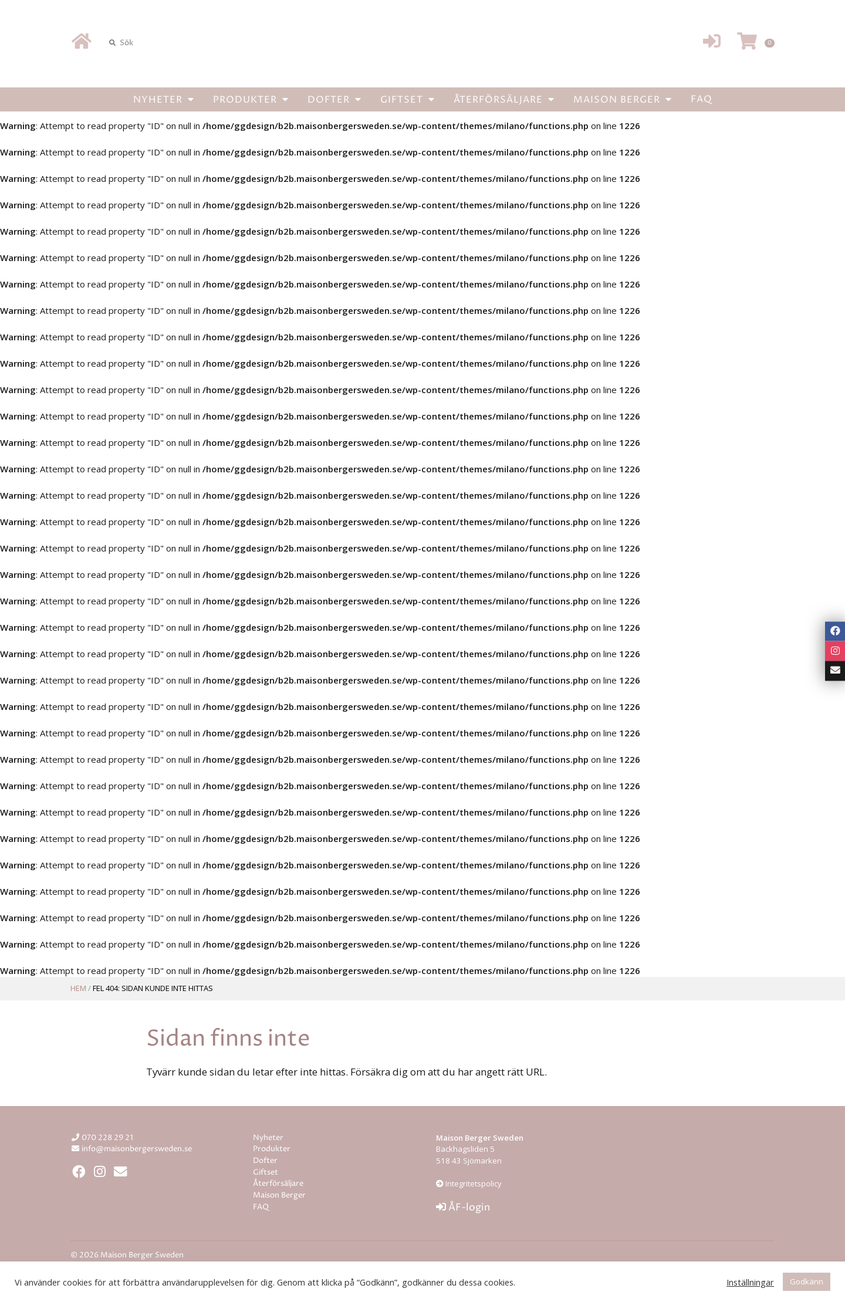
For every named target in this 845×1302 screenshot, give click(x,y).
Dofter (334, 99)
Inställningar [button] (750, 1282)
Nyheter (163, 99)
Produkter (251, 99)
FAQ (701, 99)
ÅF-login (463, 1208)
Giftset (407, 99)
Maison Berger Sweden (422, 43)
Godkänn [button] (806, 1281)
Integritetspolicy (473, 1183)
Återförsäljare (504, 99)
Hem (78, 988)
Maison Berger (622, 99)
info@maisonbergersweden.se (137, 1149)
